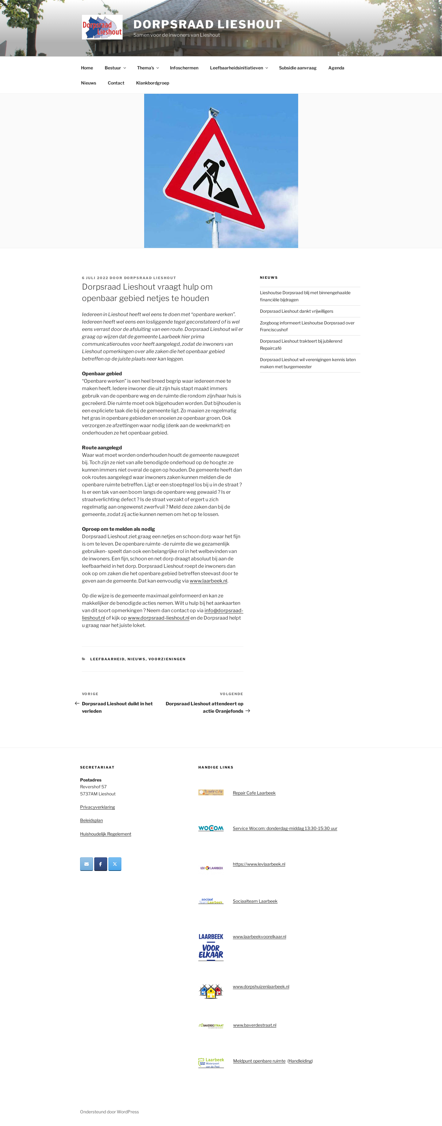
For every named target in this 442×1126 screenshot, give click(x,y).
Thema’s (148, 67)
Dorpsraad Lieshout (208, 24)
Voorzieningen (167, 659)
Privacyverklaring (97, 807)
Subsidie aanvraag (298, 67)
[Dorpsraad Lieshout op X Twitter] (114, 864)
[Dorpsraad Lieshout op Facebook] (100, 864)
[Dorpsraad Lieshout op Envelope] (86, 864)
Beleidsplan (91, 820)
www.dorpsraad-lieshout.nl (158, 618)
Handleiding (300, 1060)
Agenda (336, 67)
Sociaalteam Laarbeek (255, 901)
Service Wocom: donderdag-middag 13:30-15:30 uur (285, 828)
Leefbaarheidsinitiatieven (239, 67)
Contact (116, 82)
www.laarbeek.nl (208, 581)
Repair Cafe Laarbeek (254, 792)
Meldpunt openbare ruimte (259, 1060)
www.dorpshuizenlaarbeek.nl (261, 986)
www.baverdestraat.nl (254, 1025)
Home (87, 67)
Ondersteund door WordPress (109, 1111)
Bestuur (116, 67)
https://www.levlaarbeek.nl (259, 864)
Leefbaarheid (107, 659)
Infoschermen (184, 67)
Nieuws (88, 82)
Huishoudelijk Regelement (105, 833)
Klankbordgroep (152, 82)
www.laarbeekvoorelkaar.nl (259, 936)
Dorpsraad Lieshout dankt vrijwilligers (296, 311)
